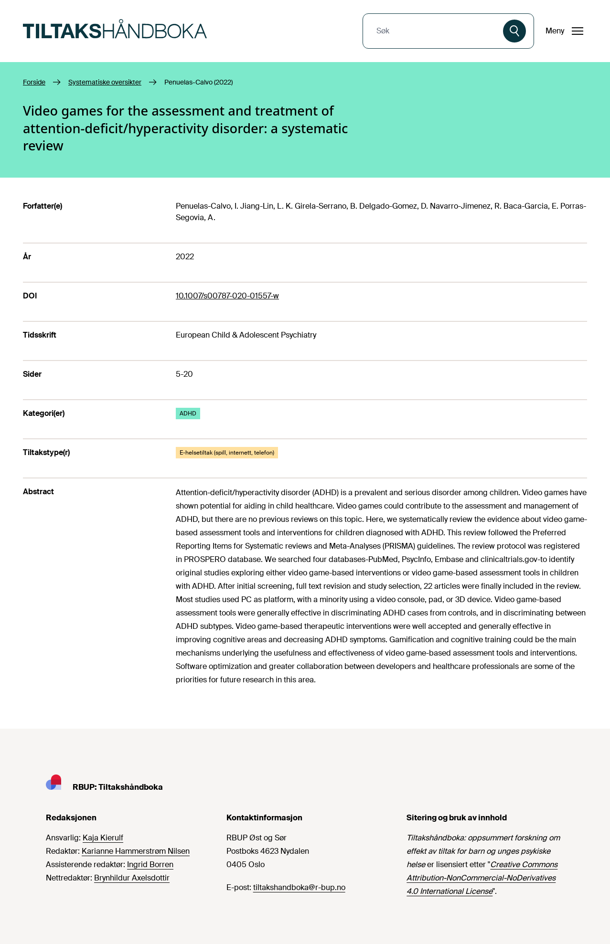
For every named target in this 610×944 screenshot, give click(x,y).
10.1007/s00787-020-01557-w (227, 296)
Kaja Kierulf (103, 838)
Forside (34, 82)
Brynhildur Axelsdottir (132, 878)
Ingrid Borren (150, 864)
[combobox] (434, 31)
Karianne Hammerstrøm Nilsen (136, 851)
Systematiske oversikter (104, 82)
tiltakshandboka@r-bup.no (299, 887)
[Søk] (514, 31)
